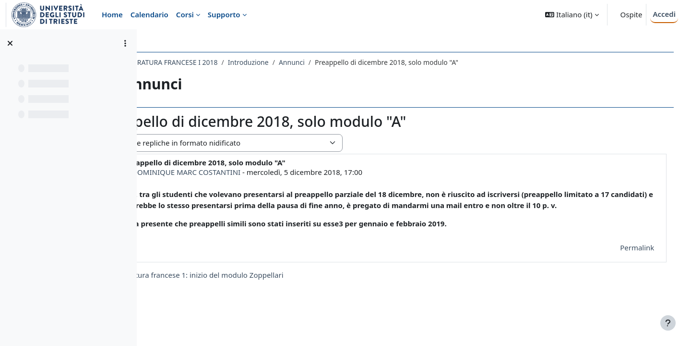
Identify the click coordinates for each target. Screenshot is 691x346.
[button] (572, 14)
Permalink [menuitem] (627, 258)
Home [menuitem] (112, 14)
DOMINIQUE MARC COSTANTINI (247, 172)
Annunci (353, 62)
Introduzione (309, 62)
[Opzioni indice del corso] (125, 43)
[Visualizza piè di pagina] (668, 323)
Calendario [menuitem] (149, 14)
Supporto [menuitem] (224, 14)
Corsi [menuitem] (185, 14)
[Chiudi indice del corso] (10, 43)
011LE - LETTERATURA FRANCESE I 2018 (217, 62)
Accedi (664, 14)
